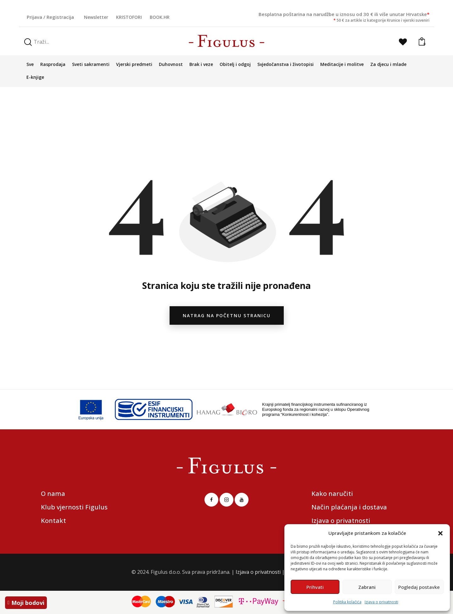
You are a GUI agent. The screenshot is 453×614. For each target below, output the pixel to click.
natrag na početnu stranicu (227, 315)
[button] (440, 533)
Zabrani (367, 587)
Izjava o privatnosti (381, 602)
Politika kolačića (347, 602)
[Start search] (28, 42)
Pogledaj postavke (419, 587)
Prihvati (315, 587)
